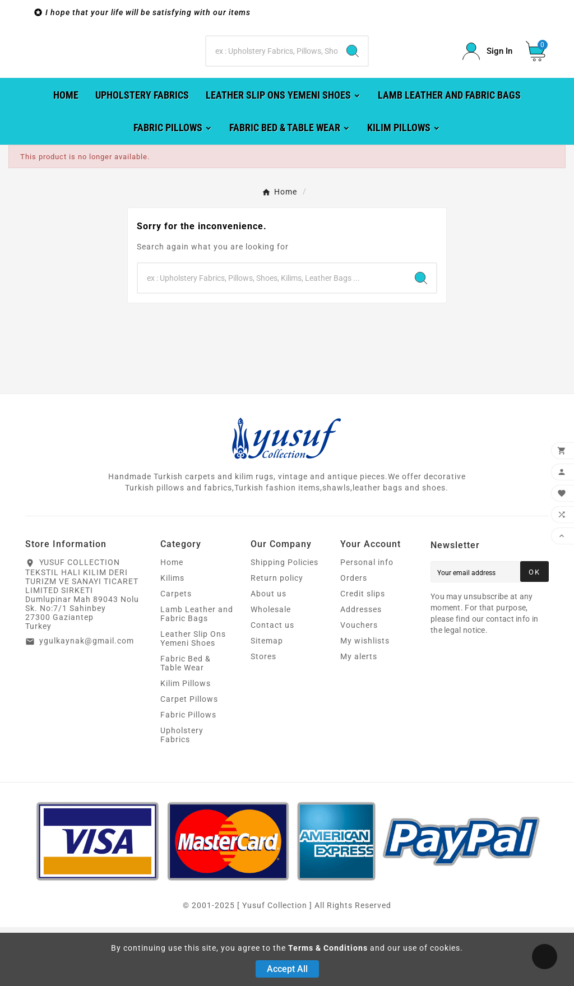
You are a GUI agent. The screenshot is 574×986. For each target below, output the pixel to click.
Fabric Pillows (188, 773)
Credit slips (362, 652)
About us (268, 652)
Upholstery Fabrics (181, 794)
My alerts (358, 715)
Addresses (361, 668)
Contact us (272, 683)
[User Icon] (487, 81)
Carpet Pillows (189, 757)
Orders (353, 636)
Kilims (172, 636)
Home (171, 621)
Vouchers (359, 683)
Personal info (367, 621)
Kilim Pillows (185, 742)
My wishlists (365, 699)
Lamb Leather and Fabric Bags (196, 673)
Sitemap (267, 699)
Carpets (176, 652)
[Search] (271, 80)
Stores (263, 715)
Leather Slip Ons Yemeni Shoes (193, 697)
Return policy (277, 636)
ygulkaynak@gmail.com (86, 699)
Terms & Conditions (328, 947)
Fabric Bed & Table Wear (185, 722)
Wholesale (271, 668)
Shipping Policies (284, 621)
